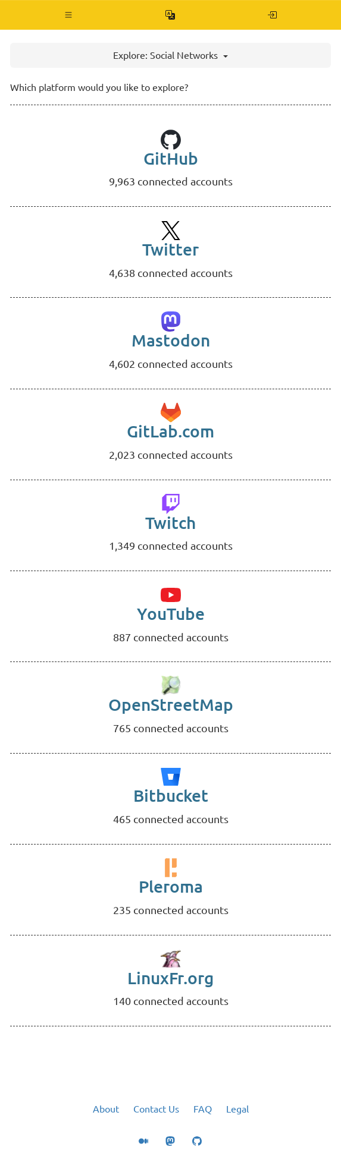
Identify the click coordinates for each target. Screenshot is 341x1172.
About (106, 1109)
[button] (69, 15)
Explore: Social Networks (170, 55)
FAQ (202, 1109)
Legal (237, 1109)
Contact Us (156, 1109)
